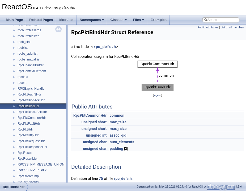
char (103, 142)
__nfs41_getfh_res (31, 129)
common (117, 115)
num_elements (122, 142)
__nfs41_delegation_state (36, 29)
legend (157, 95)
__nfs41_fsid (27, 111)
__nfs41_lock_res (30, 152)
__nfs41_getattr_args (33, 117)
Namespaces (92, 20)
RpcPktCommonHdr (90, 115)
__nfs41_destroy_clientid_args (39, 53)
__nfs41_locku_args (32, 175)
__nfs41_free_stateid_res (35, 105)
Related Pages (41, 20)
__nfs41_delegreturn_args (36, 41)
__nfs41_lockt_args (31, 164)
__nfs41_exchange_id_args (37, 76)
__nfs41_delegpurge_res (35, 35)
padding (116, 148)
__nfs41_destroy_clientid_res (38, 58)
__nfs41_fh (25, 88)
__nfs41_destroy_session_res (39, 70)
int (104, 135)
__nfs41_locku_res (31, 181)
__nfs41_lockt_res (30, 169)
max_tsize (118, 122)
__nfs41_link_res (30, 140)
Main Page (14, 20)
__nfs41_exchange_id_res (36, 82)
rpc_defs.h (105, 46)
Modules (66, 20)
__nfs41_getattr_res (32, 123)
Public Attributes (207, 27)
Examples (158, 20)
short (102, 122)
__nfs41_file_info (30, 94)
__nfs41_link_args (30, 134)
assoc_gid (118, 135)
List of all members (232, 27)
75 (101, 178)
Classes (118, 20)
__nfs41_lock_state (31, 158)
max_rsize (118, 129)
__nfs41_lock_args (31, 146)
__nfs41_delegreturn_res (35, 47)
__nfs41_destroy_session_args (40, 64)
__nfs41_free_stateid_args (36, 99)
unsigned (89, 122)
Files (138, 20)
